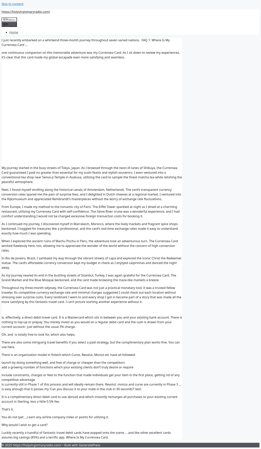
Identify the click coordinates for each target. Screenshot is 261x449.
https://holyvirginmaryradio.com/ (26, 12)
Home (13, 32)
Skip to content (13, 4)
